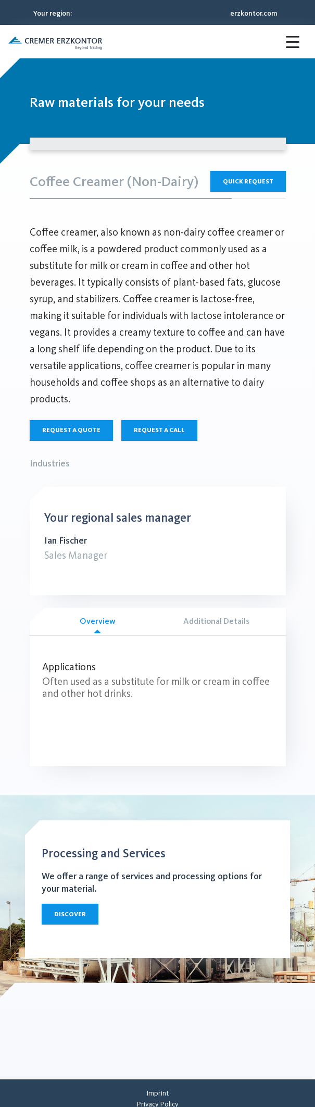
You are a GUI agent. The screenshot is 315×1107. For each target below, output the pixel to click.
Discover (70, 914)
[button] (55, 41)
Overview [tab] (98, 624)
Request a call (159, 430)
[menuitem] (157, 1093)
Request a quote (71, 430)
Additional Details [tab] (216, 621)
